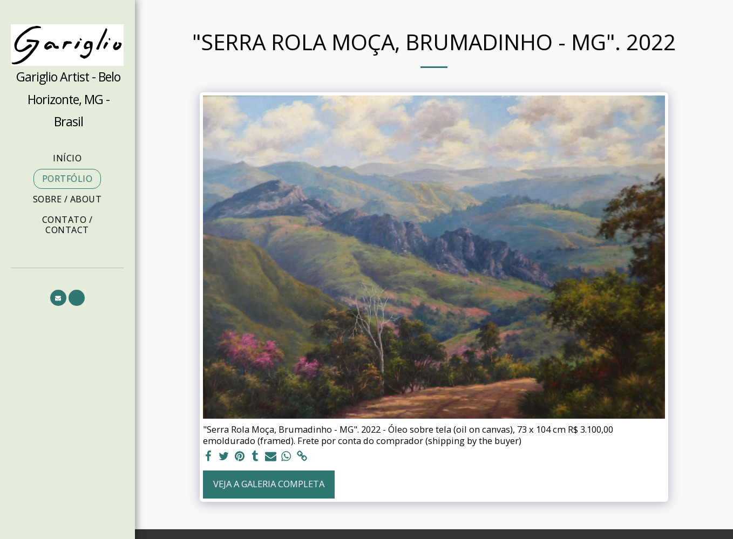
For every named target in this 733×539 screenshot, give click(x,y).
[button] (58, 298)
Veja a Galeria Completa (268, 483)
